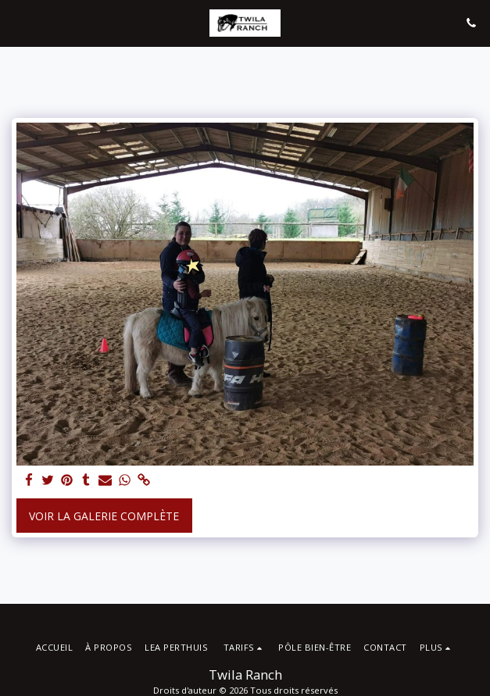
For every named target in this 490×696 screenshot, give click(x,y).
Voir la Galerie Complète (104, 516)
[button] (17, 22)
